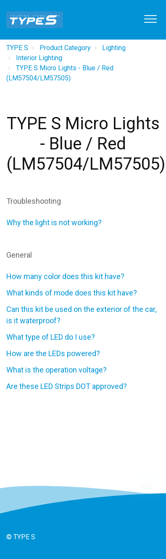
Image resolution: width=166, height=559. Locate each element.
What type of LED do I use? (50, 337)
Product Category (65, 48)
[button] (150, 18)
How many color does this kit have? (65, 276)
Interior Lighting (39, 58)
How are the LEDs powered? (53, 353)
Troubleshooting (33, 201)
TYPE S (17, 48)
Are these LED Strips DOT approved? (66, 386)
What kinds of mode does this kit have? (71, 292)
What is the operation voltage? (56, 369)
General (19, 254)
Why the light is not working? (54, 222)
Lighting (114, 48)
